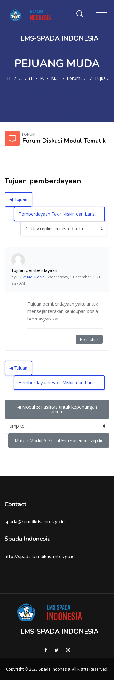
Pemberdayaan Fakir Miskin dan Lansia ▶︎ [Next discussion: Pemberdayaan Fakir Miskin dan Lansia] (61, 214)
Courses (20, 78)
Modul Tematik (55, 78)
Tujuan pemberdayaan (101, 78)
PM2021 (42, 78)
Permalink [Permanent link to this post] (89, 339)
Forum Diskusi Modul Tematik (77, 78)
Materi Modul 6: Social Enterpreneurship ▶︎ (59, 440)
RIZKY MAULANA (30, 277)
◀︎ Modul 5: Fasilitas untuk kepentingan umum (57, 409)
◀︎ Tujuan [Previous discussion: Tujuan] (18, 199)
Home (9, 78)
